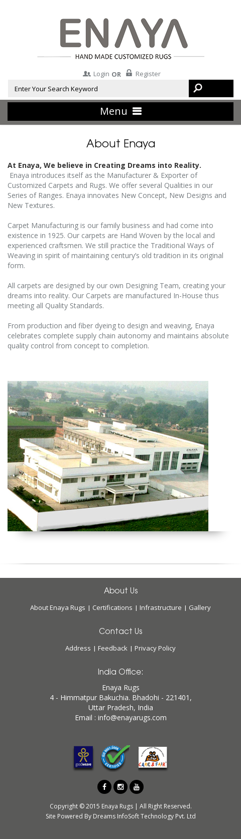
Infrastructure (161, 607)
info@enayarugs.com (132, 717)
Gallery (200, 607)
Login (95, 73)
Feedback (113, 648)
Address (78, 648)
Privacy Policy (155, 648)
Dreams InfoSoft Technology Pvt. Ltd (143, 816)
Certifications (112, 607)
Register (142, 73)
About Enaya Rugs (57, 607)
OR (116, 74)
